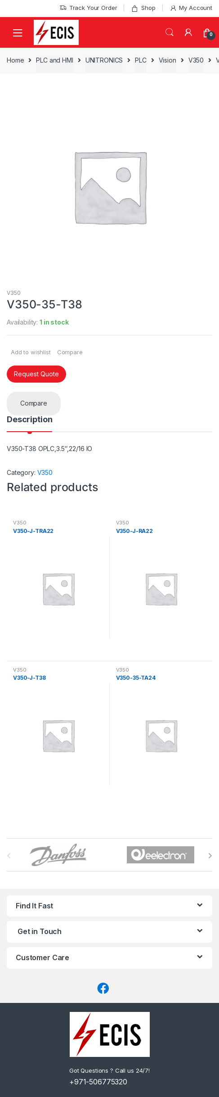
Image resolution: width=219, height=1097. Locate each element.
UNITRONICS (104, 60)
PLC (141, 60)
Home (15, 60)
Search (169, 32)
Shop (143, 8)
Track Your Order (88, 8)
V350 (196, 60)
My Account (191, 8)
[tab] (29, 423)
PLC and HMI (54, 60)
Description (29, 419)
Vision (167, 60)
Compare (70, 352)
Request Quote (36, 374)
